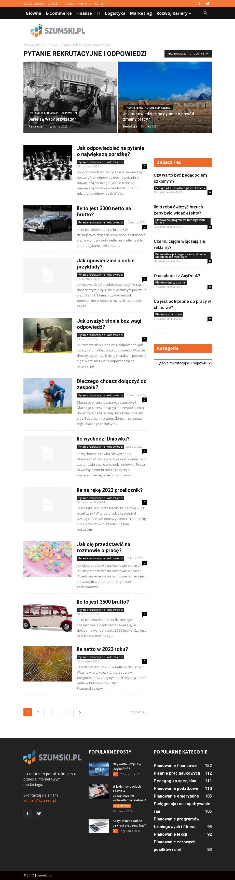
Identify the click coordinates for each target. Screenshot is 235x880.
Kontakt (100, 3)
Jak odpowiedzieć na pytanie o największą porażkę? (110, 151)
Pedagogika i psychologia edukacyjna (180, 188)
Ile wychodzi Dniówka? (103, 439)
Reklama (84, 3)
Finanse (84, 13)
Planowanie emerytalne (176, 796)
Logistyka (115, 13)
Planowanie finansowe (175, 765)
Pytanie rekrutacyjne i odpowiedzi (53, 113)
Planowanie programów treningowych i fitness (180, 221)
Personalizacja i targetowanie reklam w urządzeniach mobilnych (180, 255)
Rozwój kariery (174, 13)
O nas (70, 3)
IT (98, 13)
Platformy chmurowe (168, 314)
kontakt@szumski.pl (39, 800)
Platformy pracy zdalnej (170, 282)
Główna (33, 13)
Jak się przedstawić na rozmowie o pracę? (103, 547)
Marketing (141, 13)
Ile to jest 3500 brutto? (103, 602)
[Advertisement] (152, 30)
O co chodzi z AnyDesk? (177, 275)
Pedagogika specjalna (175, 780)
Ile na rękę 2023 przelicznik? (110, 490)
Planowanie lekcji (170, 834)
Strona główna (33, 44)
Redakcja (36, 126)
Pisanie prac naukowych (177, 773)
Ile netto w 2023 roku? (102, 649)
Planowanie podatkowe (176, 788)
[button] (206, 13)
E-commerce (59, 13)
